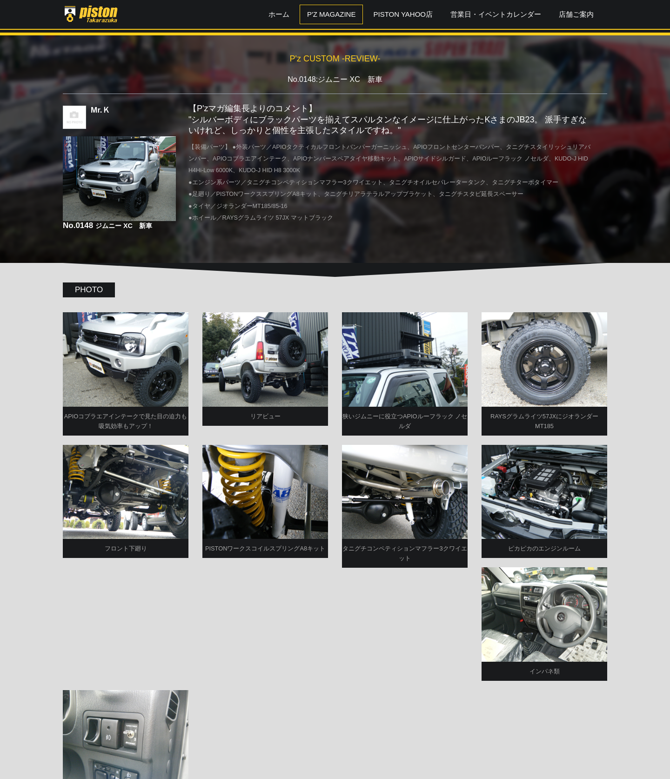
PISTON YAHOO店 (403, 14)
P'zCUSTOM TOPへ (335, 747)
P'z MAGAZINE (331, 14)
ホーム (278, 14)
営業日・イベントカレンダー (495, 14)
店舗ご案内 (576, 14)
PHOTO (89, 289)
